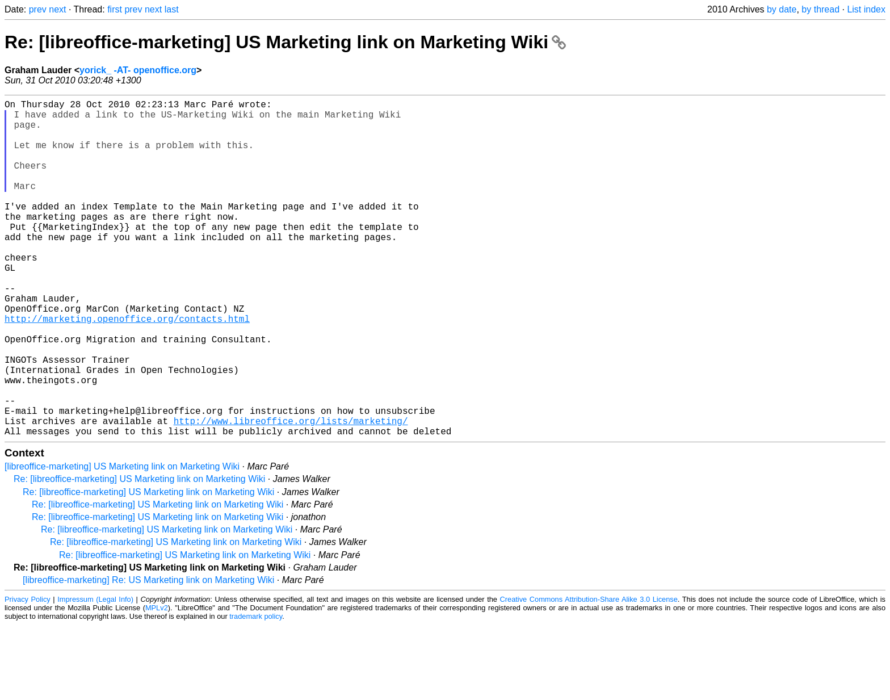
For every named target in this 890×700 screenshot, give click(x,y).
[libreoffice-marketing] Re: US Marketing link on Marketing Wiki (148, 655)
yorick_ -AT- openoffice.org (137, 70)
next (57, 9)
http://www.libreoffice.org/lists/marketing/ (291, 493)
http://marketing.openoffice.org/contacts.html (127, 368)
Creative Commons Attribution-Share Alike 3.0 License (589, 674)
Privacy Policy (28, 674)
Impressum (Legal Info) (95, 674)
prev (38, 9)
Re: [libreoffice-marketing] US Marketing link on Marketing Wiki (285, 42)
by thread (820, 9)
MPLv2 (156, 682)
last (172, 9)
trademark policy (255, 691)
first (114, 9)
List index (866, 9)
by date (781, 9)
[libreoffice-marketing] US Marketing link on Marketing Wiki (122, 541)
